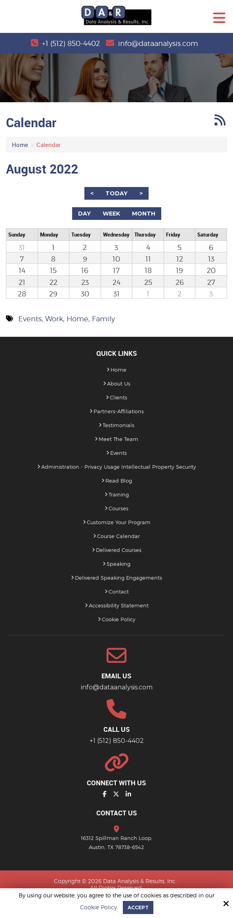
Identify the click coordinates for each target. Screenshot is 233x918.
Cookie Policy (98, 907)
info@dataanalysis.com (158, 43)
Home (20, 145)
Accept (138, 907)
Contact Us (116, 812)
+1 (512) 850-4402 (71, 43)
